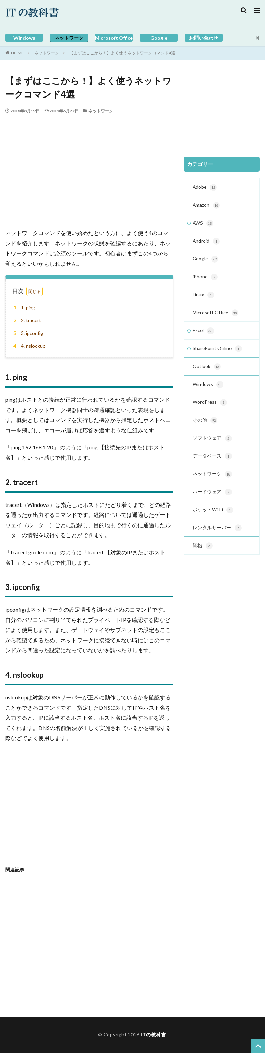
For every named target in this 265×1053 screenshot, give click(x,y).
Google (158, 38)
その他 (205, 425)
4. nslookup (28, 345)
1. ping (23, 307)
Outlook (207, 370)
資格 (203, 553)
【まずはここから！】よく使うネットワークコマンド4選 (122, 52)
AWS (203, 224)
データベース (212, 461)
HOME (17, 52)
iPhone (205, 279)
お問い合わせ (203, 38)
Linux (203, 297)
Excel (203, 333)
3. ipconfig (27, 333)
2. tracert (26, 320)
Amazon (206, 206)
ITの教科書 (153, 1034)
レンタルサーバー (217, 534)
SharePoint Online (218, 352)
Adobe (205, 187)
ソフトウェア (212, 443)
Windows (24, 38)
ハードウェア (212, 498)
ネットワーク (69, 38)
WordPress (210, 406)
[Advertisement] (89, 165)
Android (206, 242)
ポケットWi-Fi (213, 516)
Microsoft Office (114, 38)
